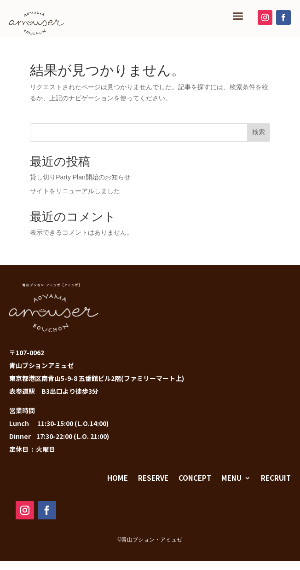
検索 (258, 132)
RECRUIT (276, 478)
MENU (231, 478)
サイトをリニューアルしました (75, 191)
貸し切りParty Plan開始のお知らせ (80, 177)
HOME (117, 478)
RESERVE (153, 478)
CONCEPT (195, 478)
